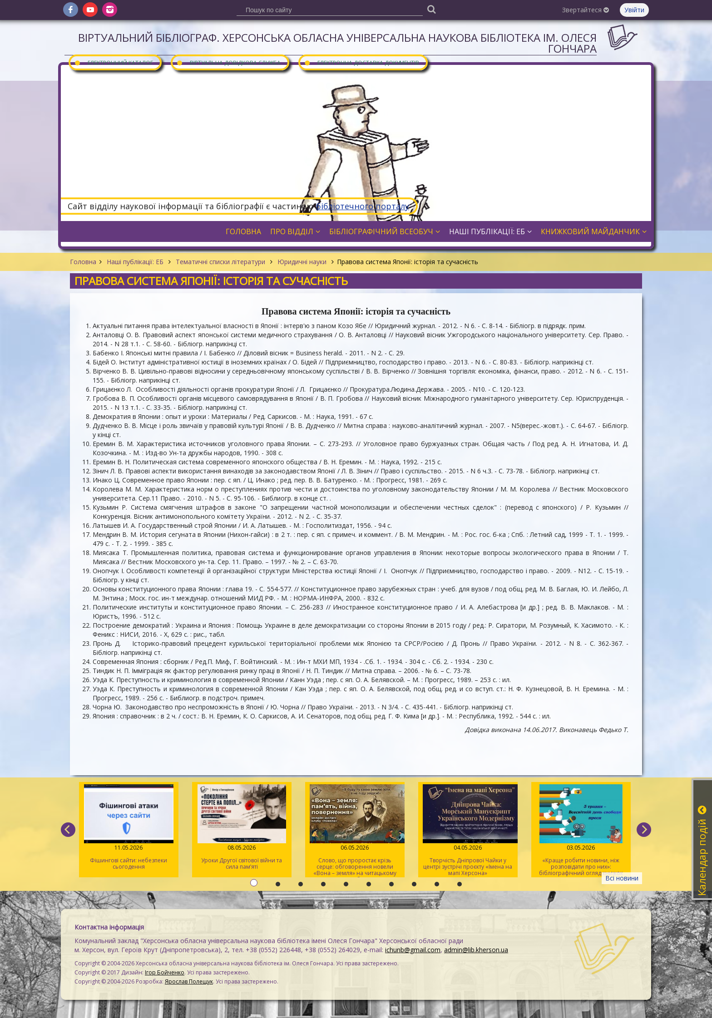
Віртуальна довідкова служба (228, 62)
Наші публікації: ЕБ (135, 261)
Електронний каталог (113, 62)
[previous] (68, 829)
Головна (83, 261)
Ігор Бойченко (164, 972)
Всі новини (621, 878)
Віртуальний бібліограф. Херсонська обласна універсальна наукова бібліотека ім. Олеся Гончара (337, 43)
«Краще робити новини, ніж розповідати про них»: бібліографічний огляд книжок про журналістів (581, 830)
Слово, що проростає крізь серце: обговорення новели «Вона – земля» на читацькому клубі (355, 830)
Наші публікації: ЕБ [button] (490, 231)
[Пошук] (431, 8)
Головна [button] (243, 231)
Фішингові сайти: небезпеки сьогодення (129, 827)
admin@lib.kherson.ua (476, 949)
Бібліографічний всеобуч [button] (384, 231)
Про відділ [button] (295, 231)
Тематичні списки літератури (220, 261)
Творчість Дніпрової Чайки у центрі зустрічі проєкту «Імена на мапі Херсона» (468, 830)
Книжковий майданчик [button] (594, 231)
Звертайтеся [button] (585, 9)
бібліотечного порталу (362, 206)
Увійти (634, 9)
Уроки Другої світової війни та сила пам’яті (242, 827)
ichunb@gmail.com (412, 949)
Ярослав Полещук (189, 981)
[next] (644, 829)
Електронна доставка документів (361, 62)
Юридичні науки (302, 261)
